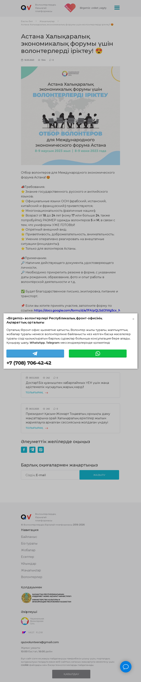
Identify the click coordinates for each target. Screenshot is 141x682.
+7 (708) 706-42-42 (28, 363)
